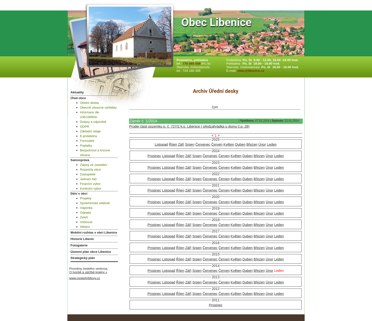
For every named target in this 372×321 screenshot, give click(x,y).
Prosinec (154, 156)
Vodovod (86, 222)
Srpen (189, 144)
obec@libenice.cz (250, 70)
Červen (216, 144)
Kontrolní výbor (90, 188)
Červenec (202, 144)
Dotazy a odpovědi (93, 122)
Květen (228, 144)
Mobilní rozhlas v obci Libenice (93, 232)
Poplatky (86, 145)
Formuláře (87, 141)
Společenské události (95, 203)
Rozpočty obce (90, 169)
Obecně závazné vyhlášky (98, 107)
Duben (240, 144)
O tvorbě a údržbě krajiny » (88, 272)
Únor (262, 144)
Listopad (161, 144)
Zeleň (84, 217)
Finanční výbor (90, 184)
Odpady (85, 212)
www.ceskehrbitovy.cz (84, 278)
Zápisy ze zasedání (93, 165)
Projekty (85, 198)
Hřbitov (85, 227)
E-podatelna (88, 136)
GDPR (84, 126)
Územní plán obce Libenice (90, 252)
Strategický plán (82, 258)
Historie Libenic (82, 239)
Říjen (173, 144)
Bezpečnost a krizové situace (95, 153)
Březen (251, 144)
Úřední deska (89, 103)
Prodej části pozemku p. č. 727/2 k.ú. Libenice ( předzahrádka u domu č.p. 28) (189, 126)
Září (181, 144)
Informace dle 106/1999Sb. (89, 114)
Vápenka (86, 208)
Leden (272, 144)
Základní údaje (90, 131)
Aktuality (77, 92)
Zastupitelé (87, 174)
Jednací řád (88, 179)
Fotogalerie (79, 245)
